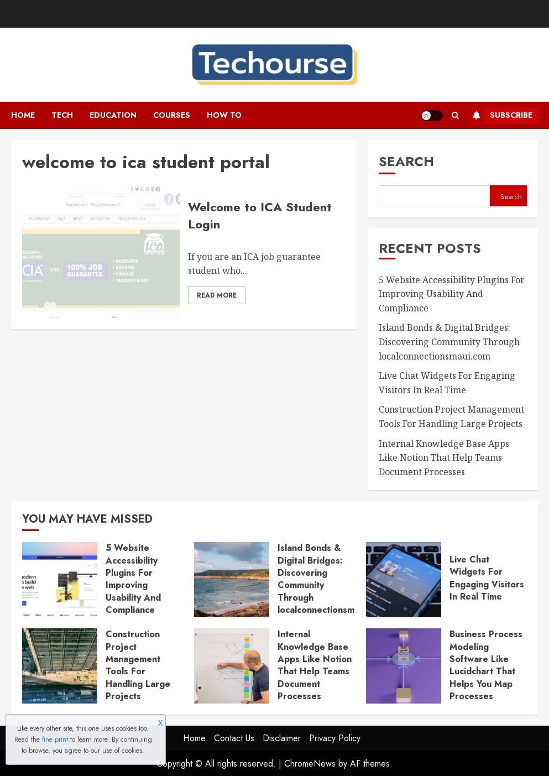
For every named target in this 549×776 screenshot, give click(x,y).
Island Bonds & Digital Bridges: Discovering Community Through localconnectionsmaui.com (449, 341)
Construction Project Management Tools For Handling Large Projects (138, 665)
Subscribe (500, 115)
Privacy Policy (334, 738)
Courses (171, 115)
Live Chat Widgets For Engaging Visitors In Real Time (486, 578)
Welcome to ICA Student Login (260, 215)
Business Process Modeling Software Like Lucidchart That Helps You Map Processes (485, 665)
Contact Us (234, 738)
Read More (217, 295)
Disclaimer (282, 738)
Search (406, 161)
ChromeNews (310, 763)
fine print (55, 739)
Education (113, 115)
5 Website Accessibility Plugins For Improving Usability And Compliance (452, 294)
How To (224, 115)
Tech (62, 115)
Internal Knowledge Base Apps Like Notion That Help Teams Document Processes (444, 458)
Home (23, 115)
